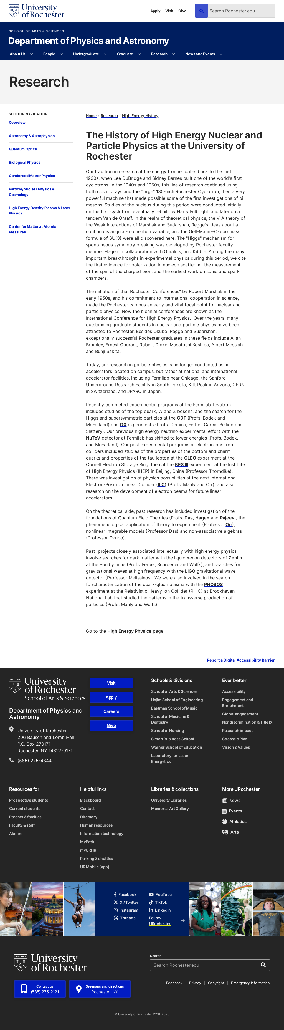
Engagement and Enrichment (237, 702)
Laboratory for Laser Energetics (169, 758)
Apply (155, 10)
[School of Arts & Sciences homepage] (47, 689)
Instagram (126, 910)
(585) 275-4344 (34, 761)
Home (91, 115)
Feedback (174, 982)
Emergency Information (250, 982)
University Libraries (169, 800)
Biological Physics (24, 162)
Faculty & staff (22, 825)
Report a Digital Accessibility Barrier (241, 660)
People (49, 53)
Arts (230, 832)
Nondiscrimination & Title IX (247, 722)
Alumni (15, 833)
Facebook (125, 894)
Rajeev (227, 518)
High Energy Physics (129, 631)
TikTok (158, 902)
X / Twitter (126, 902)
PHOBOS (213, 584)
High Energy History (140, 115)
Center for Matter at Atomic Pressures (32, 229)
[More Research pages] (173, 54)
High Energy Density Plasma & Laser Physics (39, 210)
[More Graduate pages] (139, 54)
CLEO (190, 458)
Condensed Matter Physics (32, 175)
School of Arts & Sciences (36, 31)
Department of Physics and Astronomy (88, 41)
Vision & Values (236, 747)
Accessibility (233, 691)
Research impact (237, 730)
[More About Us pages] (31, 54)
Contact (87, 808)
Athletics (234, 821)
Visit (169, 10)
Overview (17, 122)
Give (182, 10)
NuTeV (93, 438)
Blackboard (90, 800)
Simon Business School (172, 738)
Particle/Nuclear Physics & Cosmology (31, 191)
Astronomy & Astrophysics (32, 135)
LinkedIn (160, 910)
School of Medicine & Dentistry (170, 719)
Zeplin (235, 558)
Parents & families (25, 816)
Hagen (202, 518)
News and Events (200, 53)
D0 (123, 424)
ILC (161, 484)
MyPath (87, 841)
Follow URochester (167, 920)
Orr (228, 524)
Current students (24, 808)
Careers (111, 711)
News (231, 800)
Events (232, 811)
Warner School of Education (176, 747)
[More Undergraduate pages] (105, 54)
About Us (17, 53)
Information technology (101, 833)
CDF (181, 418)
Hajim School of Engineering (177, 699)
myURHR (88, 850)
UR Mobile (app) (95, 866)
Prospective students (28, 800)
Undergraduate (86, 53)
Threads (124, 917)
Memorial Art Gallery (170, 808)
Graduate (125, 53)
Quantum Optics (23, 149)
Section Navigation (28, 114)
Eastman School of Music (174, 708)
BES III (181, 464)
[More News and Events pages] (221, 54)
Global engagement (240, 713)
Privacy (195, 982)
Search (155, 956)
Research (159, 53)
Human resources (96, 825)
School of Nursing (167, 730)
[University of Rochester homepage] (36, 10)
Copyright (216, 982)
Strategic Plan (234, 738)
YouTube (160, 894)
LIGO (190, 571)
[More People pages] (61, 54)
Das (188, 518)
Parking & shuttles (96, 858)
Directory (88, 816)
